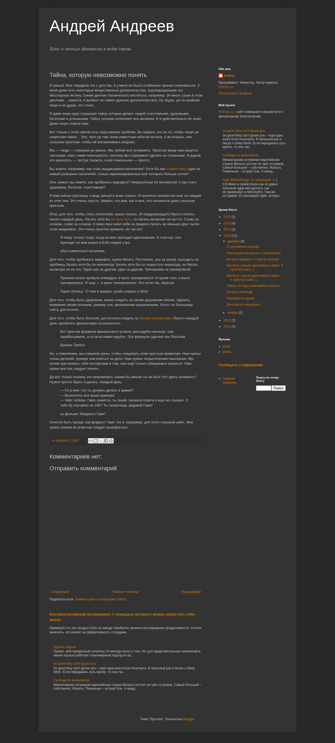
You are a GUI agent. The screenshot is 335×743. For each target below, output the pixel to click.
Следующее (60, 592)
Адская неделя (65, 647)
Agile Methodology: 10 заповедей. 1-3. (250, 180)
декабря (233, 241)
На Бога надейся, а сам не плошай (252, 259)
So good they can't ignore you (75, 664)
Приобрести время (240, 298)
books (227, 352)
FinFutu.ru (226, 87)
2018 (227, 223)
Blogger (188, 719)
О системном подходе (242, 247)
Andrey (229, 75)
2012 (227, 320)
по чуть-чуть (121, 219)
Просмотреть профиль (235, 93)
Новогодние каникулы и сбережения (253, 253)
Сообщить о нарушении (241, 365)
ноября (233, 313)
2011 (227, 326)
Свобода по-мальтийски (71, 680)
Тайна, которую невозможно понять (252, 286)
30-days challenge (239, 292)
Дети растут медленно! (243, 304)
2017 (227, 229)
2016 (227, 236)
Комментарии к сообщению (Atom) (101, 599)
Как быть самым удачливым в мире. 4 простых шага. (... (254, 267)
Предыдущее (191, 592)
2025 (227, 217)
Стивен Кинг (176, 169)
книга (226, 346)
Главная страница (125, 592)
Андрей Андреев (112, 26)
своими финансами (155, 318)
